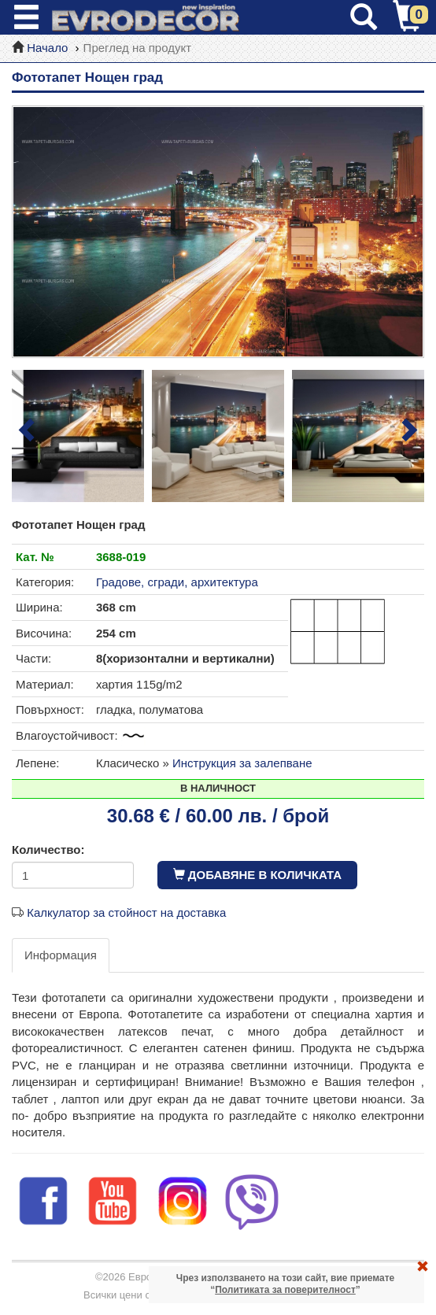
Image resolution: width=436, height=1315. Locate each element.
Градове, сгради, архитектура (177, 582)
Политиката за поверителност (285, 1289)
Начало (47, 47)
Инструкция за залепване (242, 763)
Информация (60, 955)
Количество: (48, 849)
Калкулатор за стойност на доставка (126, 912)
